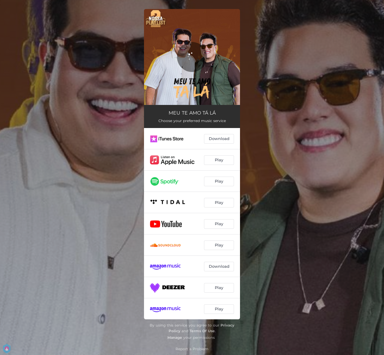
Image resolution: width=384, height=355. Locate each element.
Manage (174, 337)
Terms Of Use (202, 331)
